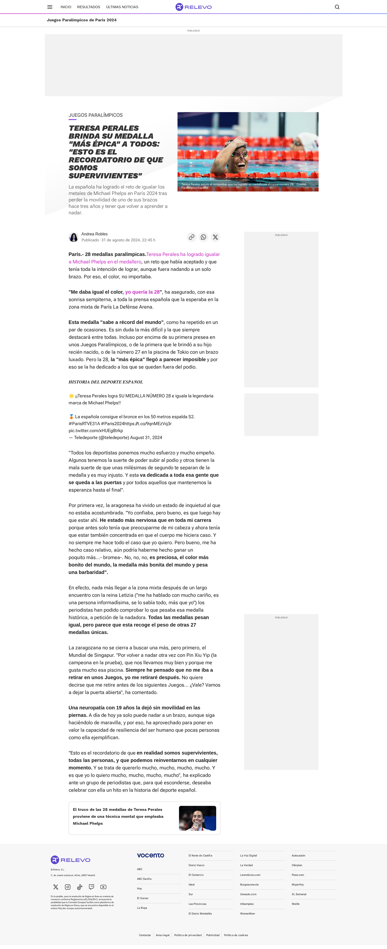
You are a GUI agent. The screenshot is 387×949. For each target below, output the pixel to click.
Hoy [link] (139, 892)
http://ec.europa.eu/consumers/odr (75, 912)
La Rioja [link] (142, 912)
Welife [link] (296, 908)
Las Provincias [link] (198, 908)
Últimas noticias (122, 7)
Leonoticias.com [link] (250, 879)
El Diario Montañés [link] (200, 917)
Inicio (66, 7)
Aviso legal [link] (163, 939)
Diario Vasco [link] (196, 869)
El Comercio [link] (196, 879)
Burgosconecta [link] (249, 888)
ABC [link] (139, 873)
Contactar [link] (145, 939)
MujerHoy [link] (298, 888)
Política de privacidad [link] (188, 939)
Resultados (88, 7)
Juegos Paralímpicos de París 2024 (82, 20)
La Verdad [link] (246, 869)
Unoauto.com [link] (248, 898)
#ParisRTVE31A (84, 423)
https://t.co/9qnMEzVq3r (148, 423)
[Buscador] (337, 7)
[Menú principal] (50, 7)
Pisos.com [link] (298, 879)
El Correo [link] (143, 902)
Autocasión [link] (298, 859)
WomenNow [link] (247, 917)
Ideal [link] (192, 888)
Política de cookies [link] (236, 939)
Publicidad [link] (212, 939)
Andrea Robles (95, 234)
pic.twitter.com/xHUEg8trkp (96, 430)
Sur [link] (191, 898)
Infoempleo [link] (247, 908)
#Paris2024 (112, 423)
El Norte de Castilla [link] (200, 859)
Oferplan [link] (297, 869)
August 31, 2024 (146, 437)
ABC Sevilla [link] (144, 883)
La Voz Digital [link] (248, 859)
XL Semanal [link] (299, 898)
